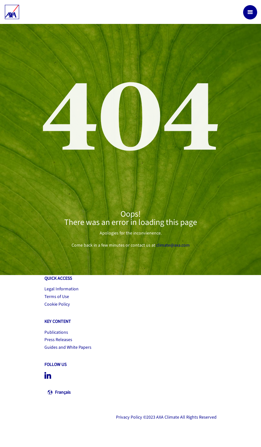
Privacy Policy (129, 417)
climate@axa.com (173, 245)
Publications (56, 332)
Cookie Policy (57, 304)
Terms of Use (56, 297)
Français (63, 392)
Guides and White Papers (67, 347)
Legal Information (61, 289)
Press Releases (58, 340)
